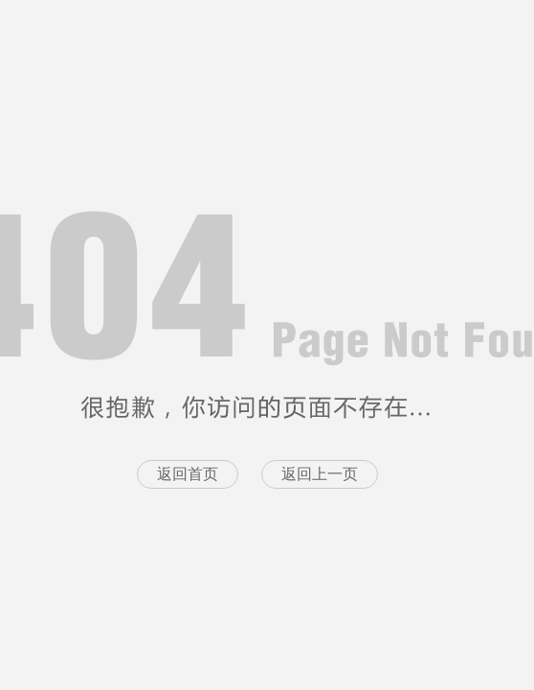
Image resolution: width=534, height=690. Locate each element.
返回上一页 (319, 474)
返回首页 (187, 474)
